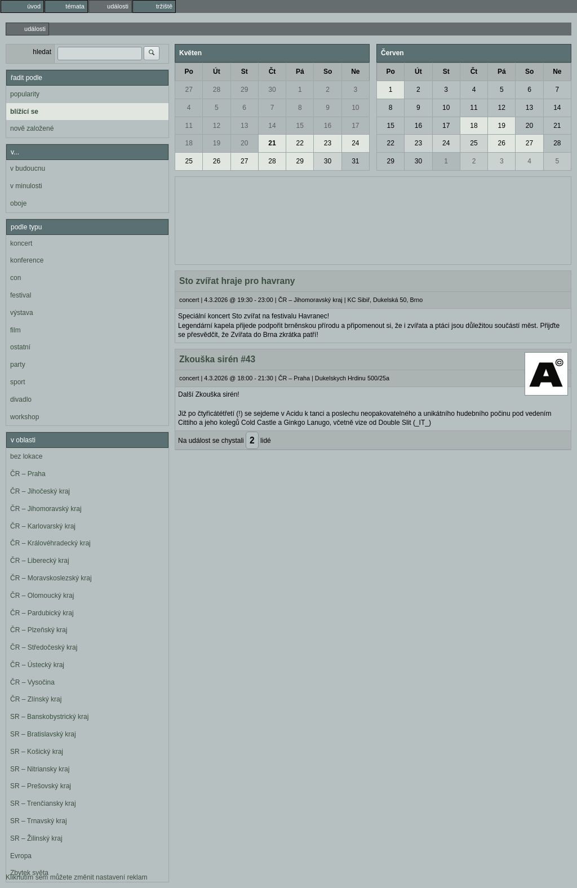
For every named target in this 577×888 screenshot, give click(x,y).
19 (216, 143)
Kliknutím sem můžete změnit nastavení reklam (76, 877)
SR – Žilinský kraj (36, 838)
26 (216, 161)
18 (188, 143)
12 (216, 126)
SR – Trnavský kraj (38, 821)
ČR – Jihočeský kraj (40, 491)
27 (188, 90)
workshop (24, 417)
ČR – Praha (28, 474)
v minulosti (26, 186)
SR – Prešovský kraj (40, 786)
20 (244, 143)
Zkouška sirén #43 (217, 359)
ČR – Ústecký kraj (37, 665)
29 (244, 90)
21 (272, 143)
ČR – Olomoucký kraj (42, 596)
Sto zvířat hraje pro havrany (237, 281)
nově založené (32, 128)
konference (26, 260)
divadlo (21, 399)
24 (355, 143)
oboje (18, 203)
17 (355, 126)
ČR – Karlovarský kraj (43, 526)
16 (327, 126)
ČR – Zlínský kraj (35, 699)
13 (244, 126)
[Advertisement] (373, 219)
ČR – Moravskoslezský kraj (51, 578)
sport (17, 382)
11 (188, 126)
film (15, 330)
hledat (42, 52)
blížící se (24, 112)
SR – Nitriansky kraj (39, 769)
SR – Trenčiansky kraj (43, 803)
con (15, 278)
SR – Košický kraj (36, 752)
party (17, 364)
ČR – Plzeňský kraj (38, 630)
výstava (21, 313)
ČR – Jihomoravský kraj (46, 509)
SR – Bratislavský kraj (43, 734)
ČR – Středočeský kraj (43, 647)
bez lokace (26, 456)
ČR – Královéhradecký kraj (50, 543)
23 (327, 143)
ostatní (20, 347)
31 (355, 161)
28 (216, 90)
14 (272, 126)
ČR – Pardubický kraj (42, 613)
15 (300, 126)
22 (300, 143)
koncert (21, 243)
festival (20, 295)
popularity (24, 94)
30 (272, 90)
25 (188, 161)
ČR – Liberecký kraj (39, 561)
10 (355, 108)
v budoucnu (27, 168)
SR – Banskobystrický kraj (49, 717)
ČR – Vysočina (32, 682)
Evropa (21, 856)
